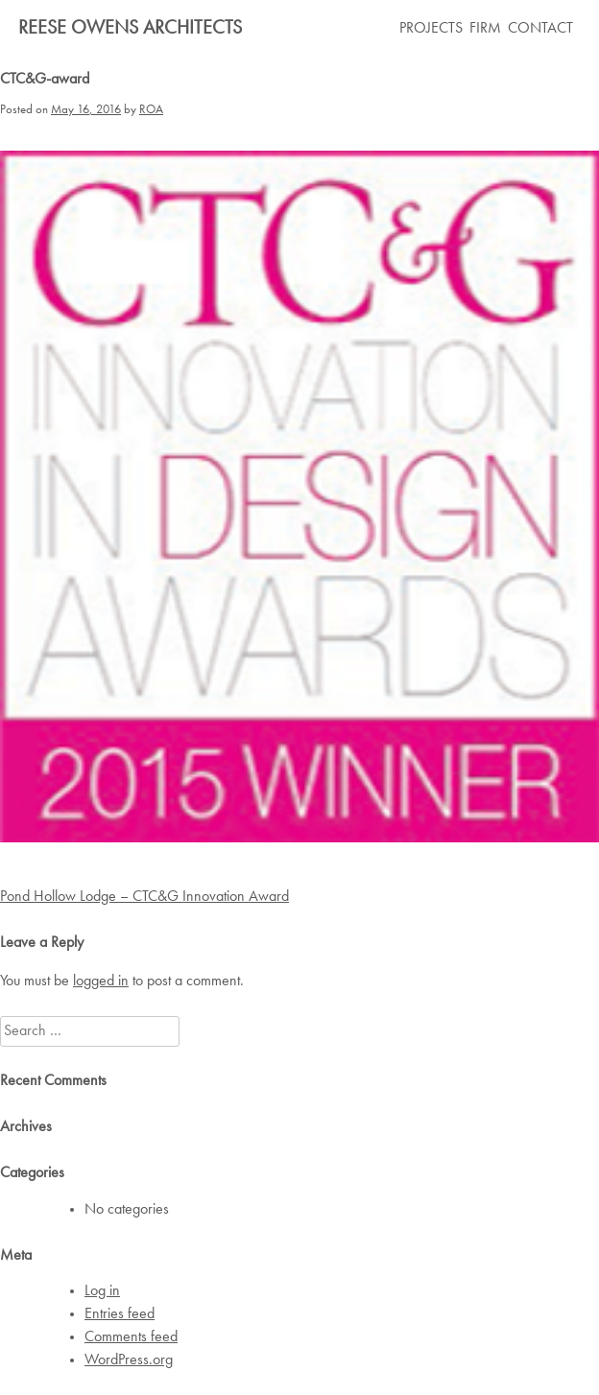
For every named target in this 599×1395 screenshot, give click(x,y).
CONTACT (540, 28)
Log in (102, 1291)
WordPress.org (128, 1360)
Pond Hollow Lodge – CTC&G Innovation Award (144, 897)
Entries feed (119, 1314)
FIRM (485, 28)
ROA (151, 110)
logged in (101, 981)
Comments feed (131, 1337)
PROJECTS (431, 28)
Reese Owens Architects (130, 28)
